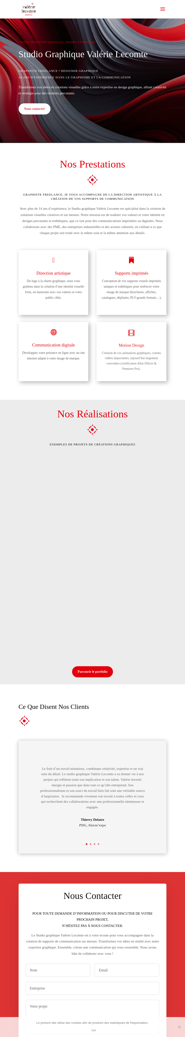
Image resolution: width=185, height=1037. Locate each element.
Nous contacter (34, 109)
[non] (179, 1027)
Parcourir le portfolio (92, 595)
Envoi (150, 968)
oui (94, 1030)
